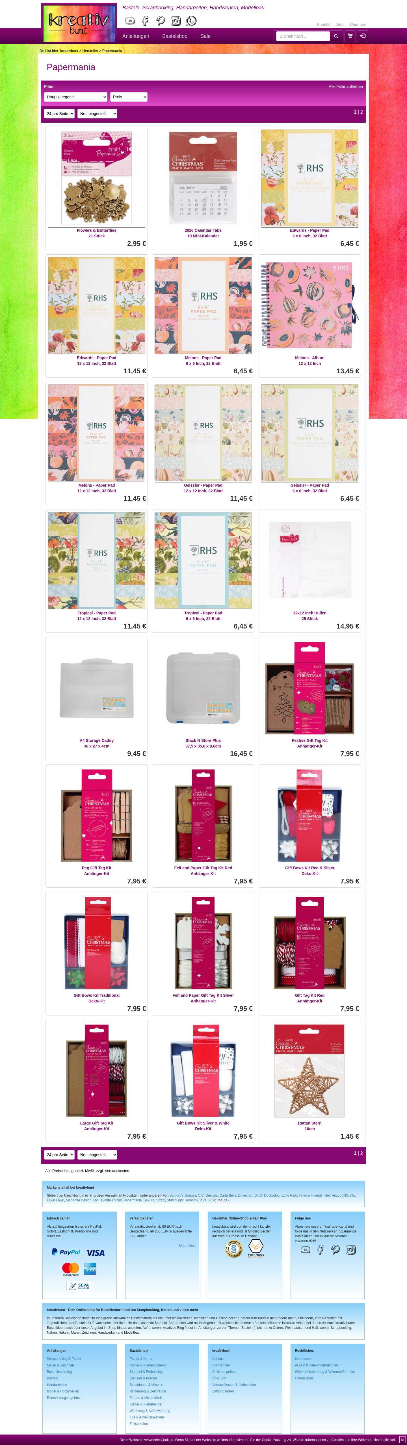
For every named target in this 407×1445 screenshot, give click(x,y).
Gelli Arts (331, 1195)
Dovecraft (245, 1195)
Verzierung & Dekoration (148, 1391)
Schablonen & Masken (146, 1385)
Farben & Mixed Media (147, 1398)
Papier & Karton (141, 1359)
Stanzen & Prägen (143, 1378)
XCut (212, 1200)
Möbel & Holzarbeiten (63, 1391)
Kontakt (323, 24)
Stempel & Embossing (146, 1372)
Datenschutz (304, 1378)
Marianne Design (78, 1200)
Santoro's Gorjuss (183, 1195)
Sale (205, 36)
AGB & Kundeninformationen (316, 1365)
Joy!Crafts (347, 1195)
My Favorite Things (107, 1200)
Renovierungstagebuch (64, 1398)
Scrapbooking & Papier (64, 1359)
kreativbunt (69, 51)
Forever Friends (310, 1195)
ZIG (226, 1200)
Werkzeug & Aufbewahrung (150, 1411)
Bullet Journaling (59, 1372)
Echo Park (289, 1195)
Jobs (340, 24)
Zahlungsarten (223, 1391)
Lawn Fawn (55, 1200)
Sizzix (160, 1200)
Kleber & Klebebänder (146, 1404)
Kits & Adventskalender (147, 1417)
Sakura (149, 1200)
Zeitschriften (139, 1424)
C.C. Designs (208, 1195)
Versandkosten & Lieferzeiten (234, 1385)
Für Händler (221, 1365)
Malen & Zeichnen (60, 1365)
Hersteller (90, 51)
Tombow (191, 1200)
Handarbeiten (57, 1385)
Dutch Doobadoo (267, 1195)
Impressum (303, 1359)
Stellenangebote (224, 1372)
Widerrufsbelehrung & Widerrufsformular (325, 1372)
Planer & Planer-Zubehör (148, 1365)
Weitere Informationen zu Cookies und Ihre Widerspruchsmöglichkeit (344, 1440)
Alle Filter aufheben (346, 86)
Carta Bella (228, 1195)
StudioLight (175, 1200)
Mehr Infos (187, 1246)
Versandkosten (117, 1171)
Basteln (52, 1378)
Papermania (133, 1200)
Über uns (358, 24)
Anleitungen (135, 36)
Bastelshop (174, 36)
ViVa (203, 1200)
